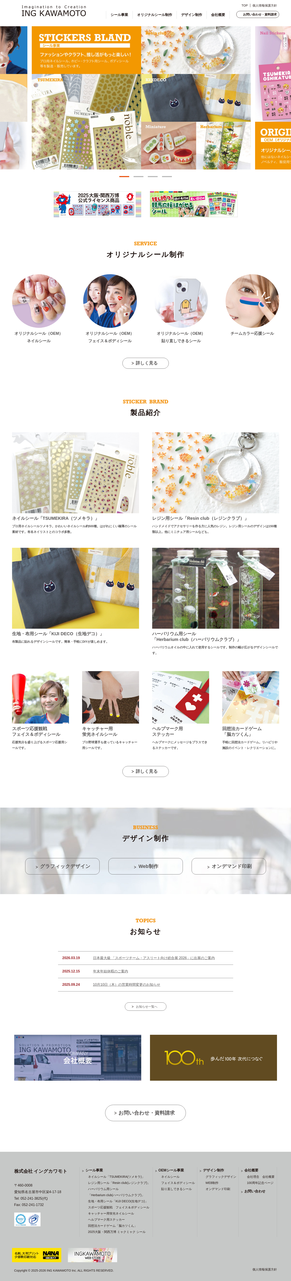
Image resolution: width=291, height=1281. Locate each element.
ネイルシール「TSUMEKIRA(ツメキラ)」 (116, 1176)
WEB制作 (212, 1183)
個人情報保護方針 (264, 5)
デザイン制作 (191, 15)
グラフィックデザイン (221, 1176)
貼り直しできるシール (176, 1189)
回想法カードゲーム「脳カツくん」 (112, 1225)
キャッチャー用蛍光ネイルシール (111, 1213)
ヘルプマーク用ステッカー (106, 1219)
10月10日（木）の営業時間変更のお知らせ (126, 984)
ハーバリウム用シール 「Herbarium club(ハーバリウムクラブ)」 (116, 1192)
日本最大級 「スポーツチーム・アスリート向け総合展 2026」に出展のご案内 (154, 958)
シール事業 (119, 15)
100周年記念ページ (260, 1183)
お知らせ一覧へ (146, 1006)
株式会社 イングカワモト (41, 1171)
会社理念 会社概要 (261, 1176)
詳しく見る (147, 363)
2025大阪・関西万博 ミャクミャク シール (117, 1232)
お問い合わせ (254, 1191)
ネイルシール (170, 1176)
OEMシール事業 (171, 1170)
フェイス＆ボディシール (178, 1183)
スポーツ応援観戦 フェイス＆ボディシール (118, 1207)
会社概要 (218, 15)
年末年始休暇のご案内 (110, 971)
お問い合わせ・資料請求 (260, 14)
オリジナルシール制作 (154, 15)
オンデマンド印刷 (218, 1189)
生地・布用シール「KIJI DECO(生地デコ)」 (118, 1201)
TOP (245, 5)
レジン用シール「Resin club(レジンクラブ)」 (119, 1183)
